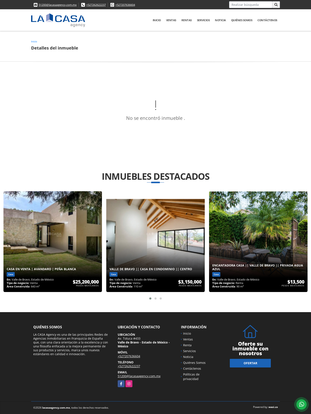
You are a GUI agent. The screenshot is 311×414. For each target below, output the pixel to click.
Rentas (186, 20)
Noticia (220, 20)
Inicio (157, 20)
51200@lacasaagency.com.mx (58, 5)
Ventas (171, 20)
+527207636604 (125, 5)
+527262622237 (96, 5)
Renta (187, 345)
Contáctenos (267, 20)
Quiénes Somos (241, 20)
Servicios (203, 20)
